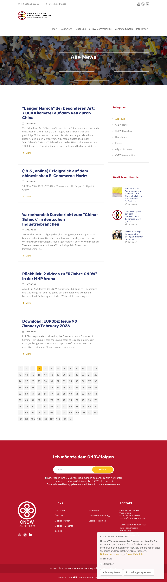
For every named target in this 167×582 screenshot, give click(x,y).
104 (20, 418)
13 (20, 374)
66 (26, 400)
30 (45, 381)
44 (51, 387)
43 (45, 387)
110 (58, 418)
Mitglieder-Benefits (64, 525)
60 (70, 393)
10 (83, 368)
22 (77, 374)
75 (83, 400)
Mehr (26, 152)
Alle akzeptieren (111, 572)
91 (20, 412)
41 (33, 387)
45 (58, 387)
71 (58, 400)
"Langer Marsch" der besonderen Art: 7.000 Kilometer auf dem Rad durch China (58, 113)
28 (33, 381)
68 (39, 400)
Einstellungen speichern (138, 572)
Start (54, 28)
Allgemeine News (123, 149)
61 (77, 393)
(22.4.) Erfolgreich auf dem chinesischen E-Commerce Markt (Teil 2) (133, 216)
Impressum (93, 510)
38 (95, 381)
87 (77, 406)
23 (83, 374)
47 (70, 387)
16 (39, 374)
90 (95, 406)
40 (26, 387)
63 (89, 393)
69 (45, 400)
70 (51, 400)
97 (58, 412)
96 (51, 412)
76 (89, 400)
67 (33, 400)
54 (33, 393)
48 (77, 387)
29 (39, 381)
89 (89, 406)
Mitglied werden (62, 520)
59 (64, 393)
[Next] (70, 419)
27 (26, 381)
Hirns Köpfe (121, 137)
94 (39, 412)
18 (51, 374)
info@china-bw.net (57, 4)
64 (95, 393)
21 (70, 374)
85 (64, 406)
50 (89, 387)
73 (70, 400)
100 (77, 412)
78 (20, 406)
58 (58, 393)
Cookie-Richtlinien (97, 520)
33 (64, 381)
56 (45, 393)
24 (89, 374)
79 (26, 406)
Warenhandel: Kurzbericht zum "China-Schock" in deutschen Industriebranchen (60, 219)
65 (20, 400)
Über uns (81, 28)
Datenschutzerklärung (58, 484)
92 (26, 412)
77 (95, 400)
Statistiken (108, 563)
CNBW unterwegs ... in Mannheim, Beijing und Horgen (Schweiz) (134, 235)
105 (27, 418)
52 (20, 393)
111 (64, 418)
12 (95, 368)
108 (45, 418)
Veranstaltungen (124, 28)
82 (45, 406)
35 (77, 381)
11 (89, 368)
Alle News (120, 118)
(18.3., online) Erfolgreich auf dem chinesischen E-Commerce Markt (55, 173)
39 (20, 387)
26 (20, 381)
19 (58, 374)
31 (51, 381)
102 (89, 412)
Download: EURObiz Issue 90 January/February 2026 (49, 323)
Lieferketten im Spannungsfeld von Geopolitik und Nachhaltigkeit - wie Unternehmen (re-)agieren (134, 195)
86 (70, 406)
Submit (102, 469)
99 (70, 412)
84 (58, 406)
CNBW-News (121, 124)
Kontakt (58, 530)
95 (45, 412)
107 (39, 418)
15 (33, 374)
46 (64, 387)
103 (96, 412)
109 (52, 418)
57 (51, 393)
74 (77, 400)
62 (83, 393)
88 (83, 406)
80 (33, 406)
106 (33, 418)
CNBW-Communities (100, 28)
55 (39, 393)
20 (64, 374)
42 (39, 387)
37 (89, 381)
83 (51, 406)
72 (64, 400)
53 (26, 393)
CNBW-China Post (123, 131)
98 (64, 412)
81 (39, 406)
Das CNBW (66, 28)
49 (83, 387)
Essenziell (108, 558)
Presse (118, 143)
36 (83, 381)
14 (26, 374)
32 (58, 381)
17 (45, 374)
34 (70, 381)
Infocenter (142, 28)
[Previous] (20, 368)
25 (95, 374)
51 (95, 387)
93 (33, 412)
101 (83, 412)
